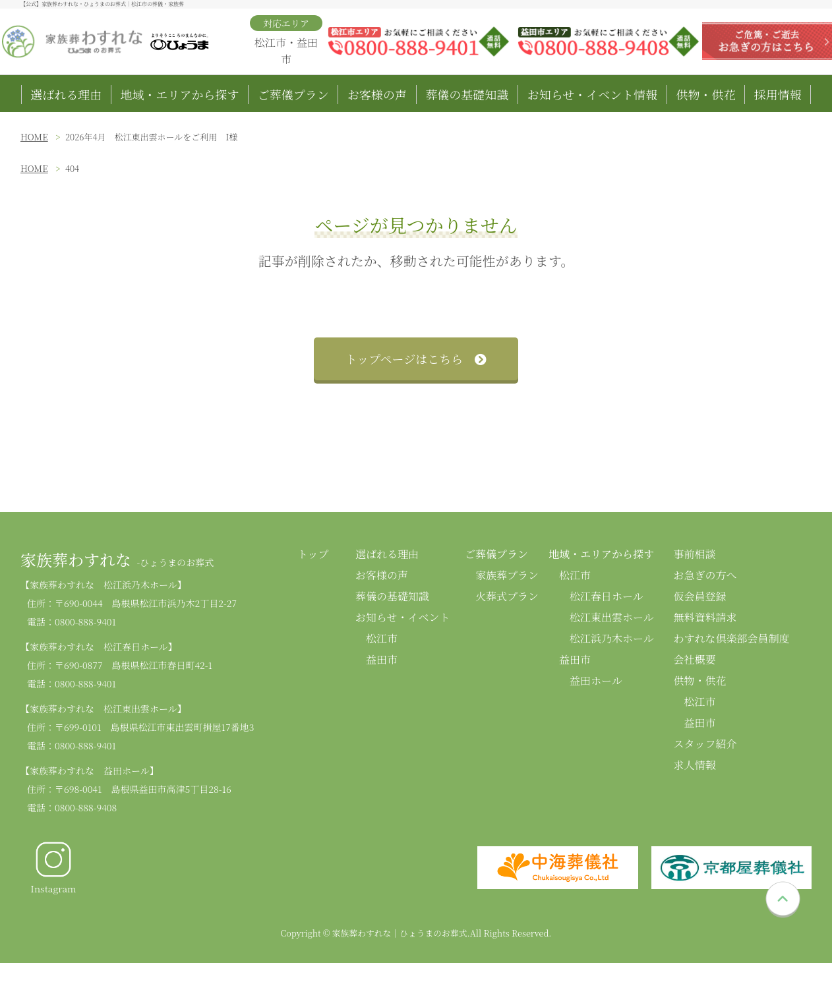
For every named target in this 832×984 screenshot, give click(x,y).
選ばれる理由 (66, 94)
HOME (34, 136)
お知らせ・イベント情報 (592, 94)
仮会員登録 (699, 596)
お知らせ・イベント (402, 617)
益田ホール (596, 680)
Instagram (53, 867)
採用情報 (778, 94)
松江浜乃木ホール (612, 638)
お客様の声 (377, 94)
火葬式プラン (507, 596)
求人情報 (694, 764)
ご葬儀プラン (293, 94)
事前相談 (694, 554)
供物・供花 (705, 94)
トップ (313, 554)
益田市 (382, 659)
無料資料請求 (704, 617)
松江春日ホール (606, 596)
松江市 (382, 638)
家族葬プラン (507, 575)
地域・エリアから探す (179, 94)
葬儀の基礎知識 (466, 94)
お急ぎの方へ (704, 575)
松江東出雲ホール (612, 617)
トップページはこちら (416, 358)
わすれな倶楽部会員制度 (731, 638)
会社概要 (694, 659)
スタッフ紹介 (704, 743)
